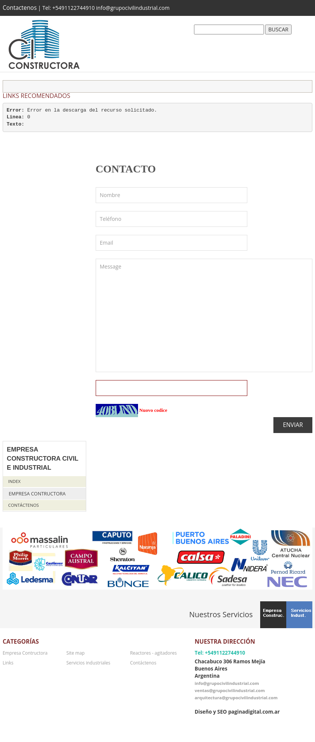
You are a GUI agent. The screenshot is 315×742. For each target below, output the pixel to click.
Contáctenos (23, 505)
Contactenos (20, 8)
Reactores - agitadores (153, 653)
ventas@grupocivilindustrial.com (230, 690)
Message (204, 315)
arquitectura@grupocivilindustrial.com (236, 697)
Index (14, 481)
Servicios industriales (88, 663)
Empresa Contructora (37, 494)
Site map (75, 653)
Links (8, 663)
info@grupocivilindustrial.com (227, 683)
